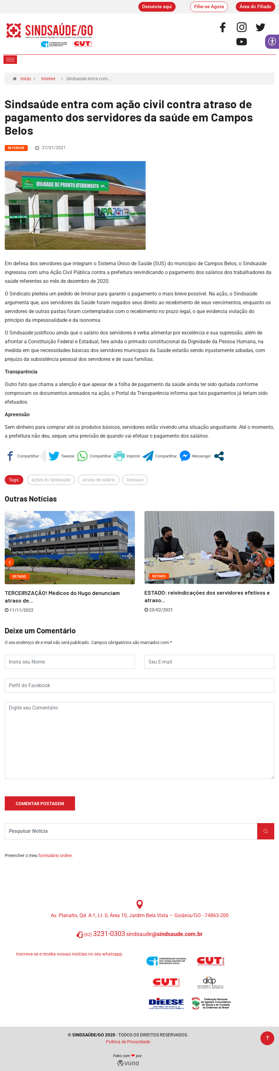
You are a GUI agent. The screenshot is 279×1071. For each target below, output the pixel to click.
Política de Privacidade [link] (128, 1041)
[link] (157, 7)
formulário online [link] (55, 855)
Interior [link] (48, 78)
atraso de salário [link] (98, 479)
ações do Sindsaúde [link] (51, 479)
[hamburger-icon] (10, 59)
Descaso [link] (135, 479)
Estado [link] (19, 577)
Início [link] (25, 78)
